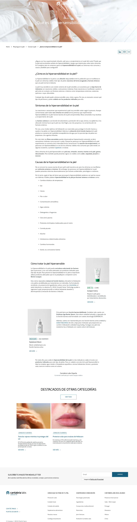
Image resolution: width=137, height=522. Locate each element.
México (107, 514)
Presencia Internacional (111, 498)
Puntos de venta (107, 3)
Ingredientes (79, 502)
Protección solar (52, 498)
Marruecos (107, 510)
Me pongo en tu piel (19, 47)
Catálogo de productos (54, 519)
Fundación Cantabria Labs (83, 519)
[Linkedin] (120, 52)
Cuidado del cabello (53, 506)
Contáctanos (11, 508)
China (106, 519)
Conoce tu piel (32, 47)
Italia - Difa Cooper (110, 502)
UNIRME (120, 474)
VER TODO (68, 397)
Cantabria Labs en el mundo (115, 493)
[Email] (124, 52)
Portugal (107, 506)
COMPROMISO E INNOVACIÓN (85, 493)
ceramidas (72, 285)
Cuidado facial (52, 502)
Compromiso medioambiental (85, 506)
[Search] (120, 4)
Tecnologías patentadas (83, 498)
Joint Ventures (80, 514)
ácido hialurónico (62, 323)
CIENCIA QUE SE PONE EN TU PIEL (58, 493)
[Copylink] (129, 52)
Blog (115, 3)
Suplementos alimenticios (55, 510)
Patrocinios (79, 510)
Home (8, 47)
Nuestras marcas (52, 514)
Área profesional (95, 3)
